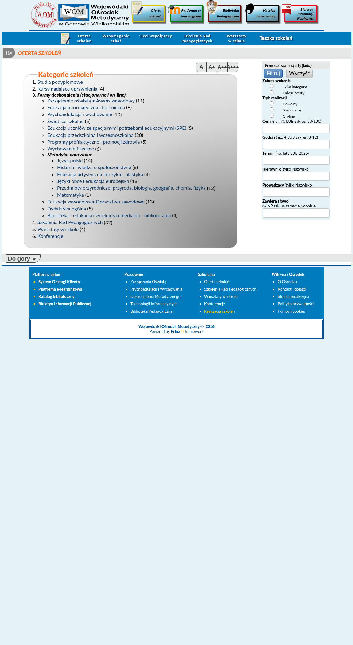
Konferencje (50, 236)
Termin (285, 153)
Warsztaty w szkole (237, 38)
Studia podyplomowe (60, 82)
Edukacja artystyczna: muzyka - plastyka (100, 174)
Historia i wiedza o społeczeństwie (94, 167)
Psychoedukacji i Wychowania (156, 289)
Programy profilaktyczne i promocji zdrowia (93, 142)
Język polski (70, 160)
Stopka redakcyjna (293, 296)
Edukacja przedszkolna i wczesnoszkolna (90, 135)
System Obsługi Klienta (59, 281)
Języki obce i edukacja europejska (93, 181)
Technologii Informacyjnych (153, 303)
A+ (212, 67)
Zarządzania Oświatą (148, 281)
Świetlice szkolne (65, 121)
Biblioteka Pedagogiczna (223, 11)
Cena (291, 121)
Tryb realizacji (274, 97)
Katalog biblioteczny (260, 11)
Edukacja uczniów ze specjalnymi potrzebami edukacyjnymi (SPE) (116, 128)
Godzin (290, 137)
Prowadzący (287, 185)
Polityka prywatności (296, 303)
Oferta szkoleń (146, 11)
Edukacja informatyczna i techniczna (86, 107)
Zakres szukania (276, 80)
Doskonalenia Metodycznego (155, 296)
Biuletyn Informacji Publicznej (298, 13)
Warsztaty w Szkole (221, 296)
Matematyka (70, 195)
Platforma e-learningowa (185, 11)
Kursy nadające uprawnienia (67, 88)
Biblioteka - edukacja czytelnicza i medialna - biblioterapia (109, 215)
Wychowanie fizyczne (70, 149)
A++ (222, 67)
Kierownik (286, 169)
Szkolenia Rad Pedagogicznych (196, 38)
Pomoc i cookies (292, 311)
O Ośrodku (287, 281)
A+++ (232, 67)
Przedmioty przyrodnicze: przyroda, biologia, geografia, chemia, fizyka (131, 188)
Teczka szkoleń (275, 38)
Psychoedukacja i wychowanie (79, 114)
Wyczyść (299, 73)
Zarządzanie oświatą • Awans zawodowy (91, 100)
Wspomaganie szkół (116, 38)
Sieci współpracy (155, 35)
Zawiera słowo (289, 203)
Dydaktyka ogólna (66, 208)
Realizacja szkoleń (219, 311)
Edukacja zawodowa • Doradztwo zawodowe (96, 201)
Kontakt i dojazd (292, 289)
